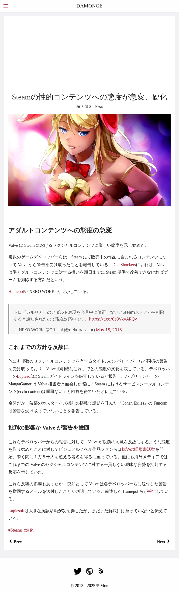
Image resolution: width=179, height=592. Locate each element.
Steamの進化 (22, 530)
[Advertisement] (89, 55)
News (98, 107)
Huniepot (16, 291)
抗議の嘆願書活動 (138, 449)
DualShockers (124, 264)
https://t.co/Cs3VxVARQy (113, 319)
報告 (152, 491)
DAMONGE (89, 6)
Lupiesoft (25, 376)
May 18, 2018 (109, 329)
